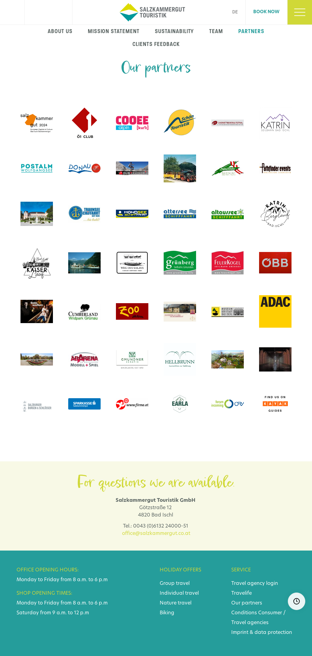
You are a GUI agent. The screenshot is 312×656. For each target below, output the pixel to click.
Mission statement (113, 31)
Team (216, 31)
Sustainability (174, 31)
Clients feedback (155, 44)
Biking (167, 613)
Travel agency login (254, 583)
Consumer (270, 613)
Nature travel (175, 603)
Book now (266, 12)
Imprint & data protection (261, 632)
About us (60, 31)
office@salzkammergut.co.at (156, 533)
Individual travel (179, 593)
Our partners (246, 603)
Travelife (241, 593)
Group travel (175, 583)
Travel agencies (250, 622)
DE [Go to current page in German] (235, 12)
